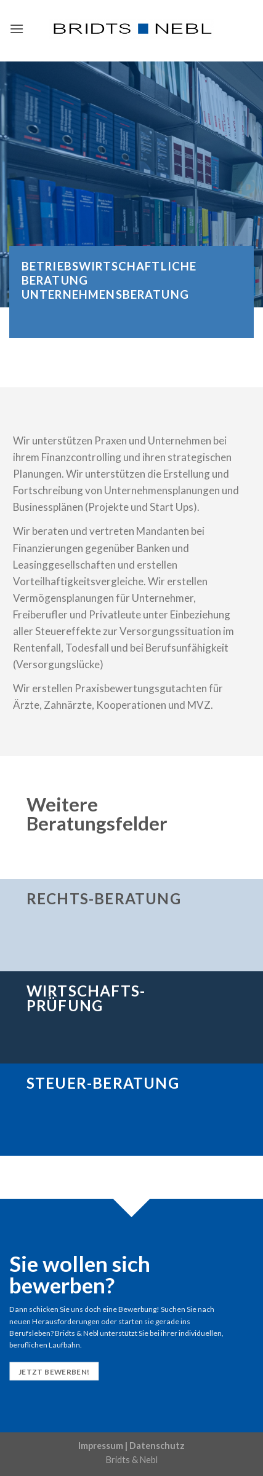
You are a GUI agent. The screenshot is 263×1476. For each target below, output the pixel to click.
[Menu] (16, 29)
